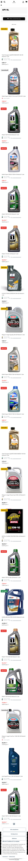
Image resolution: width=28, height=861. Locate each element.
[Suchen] (4, 2)
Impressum (5, 856)
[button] (23, 2)
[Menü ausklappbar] (1, 2)
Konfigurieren (14, 834)
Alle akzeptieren (14, 829)
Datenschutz (12, 856)
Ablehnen (14, 838)
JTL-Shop (17, 859)
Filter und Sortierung (13, 18)
